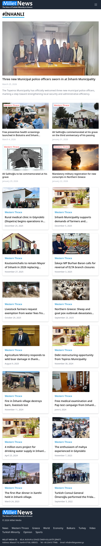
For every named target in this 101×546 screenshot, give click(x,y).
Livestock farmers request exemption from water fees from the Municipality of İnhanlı (25, 311)
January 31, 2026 (60, 139)
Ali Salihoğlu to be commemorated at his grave (24, 175)
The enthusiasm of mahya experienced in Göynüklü (71, 449)
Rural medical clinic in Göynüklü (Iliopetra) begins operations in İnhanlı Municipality (24, 219)
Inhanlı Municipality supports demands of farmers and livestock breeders (73, 219)
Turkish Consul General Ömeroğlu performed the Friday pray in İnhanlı (74, 495)
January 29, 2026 (10, 181)
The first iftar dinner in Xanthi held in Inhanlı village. (23, 495)
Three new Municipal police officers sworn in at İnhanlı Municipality (48, 79)
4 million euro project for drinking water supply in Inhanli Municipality (24, 449)
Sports (39, 532)
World (46, 528)
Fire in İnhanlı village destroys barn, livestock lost (23, 403)
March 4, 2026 (9, 139)
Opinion (27, 532)
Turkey (82, 528)
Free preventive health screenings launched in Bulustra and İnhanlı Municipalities (21, 133)
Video (92, 528)
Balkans (71, 528)
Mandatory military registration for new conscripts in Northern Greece (74, 175)
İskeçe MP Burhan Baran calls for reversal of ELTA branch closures (75, 265)
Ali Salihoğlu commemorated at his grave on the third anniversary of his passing (75, 133)
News (5, 528)
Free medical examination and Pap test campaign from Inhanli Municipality (74, 403)
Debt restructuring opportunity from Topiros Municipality (74, 357)
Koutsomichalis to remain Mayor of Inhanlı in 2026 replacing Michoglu (25, 265)
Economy (58, 528)
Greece (36, 528)
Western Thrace (13, 212)
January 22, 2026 (60, 181)
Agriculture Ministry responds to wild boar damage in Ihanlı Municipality (25, 357)
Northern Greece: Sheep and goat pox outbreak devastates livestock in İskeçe (73, 311)
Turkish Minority (11, 532)
